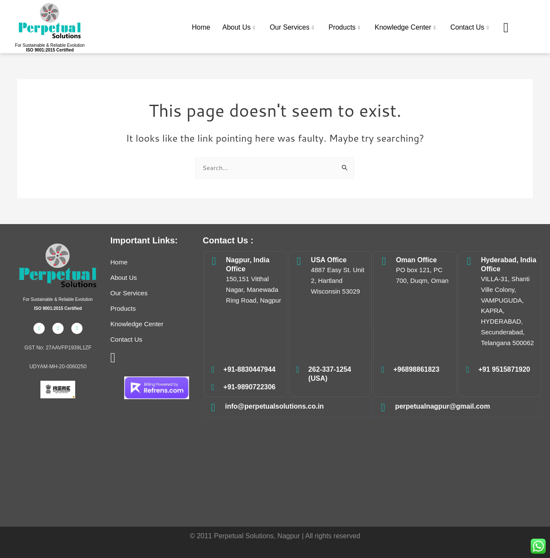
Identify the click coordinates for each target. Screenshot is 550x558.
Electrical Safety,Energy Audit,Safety (372, 465)
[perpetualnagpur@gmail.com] (382, 407)
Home (203, 26)
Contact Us (471, 26)
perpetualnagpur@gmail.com (442, 406)
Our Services (293, 26)
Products (345, 26)
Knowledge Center (406, 26)
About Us (240, 26)
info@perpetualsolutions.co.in (274, 406)
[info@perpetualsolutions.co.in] (213, 407)
